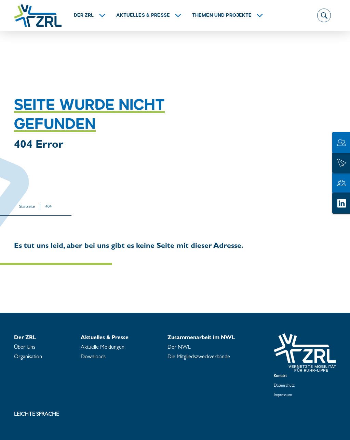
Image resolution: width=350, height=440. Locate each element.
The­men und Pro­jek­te (222, 15)
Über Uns (24, 347)
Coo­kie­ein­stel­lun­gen (290, 405)
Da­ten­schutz (284, 386)
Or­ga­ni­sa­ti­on (28, 357)
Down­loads (93, 357)
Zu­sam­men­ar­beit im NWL (201, 338)
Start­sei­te (27, 207)
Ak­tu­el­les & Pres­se (143, 15)
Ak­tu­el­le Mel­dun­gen (102, 347)
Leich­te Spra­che (36, 414)
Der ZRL (84, 15)
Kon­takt (280, 376)
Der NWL (179, 347)
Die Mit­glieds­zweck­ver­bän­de (198, 357)
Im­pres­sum (283, 396)
